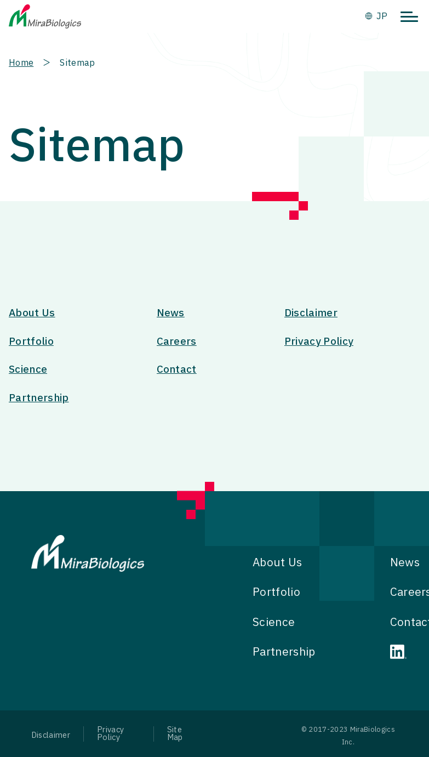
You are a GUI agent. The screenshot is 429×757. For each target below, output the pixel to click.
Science (28, 370)
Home (21, 63)
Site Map (175, 734)
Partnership (39, 398)
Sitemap (77, 63)
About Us (32, 313)
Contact (177, 370)
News (171, 313)
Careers (177, 342)
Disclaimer (311, 313)
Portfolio (31, 342)
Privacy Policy (318, 342)
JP (381, 16)
